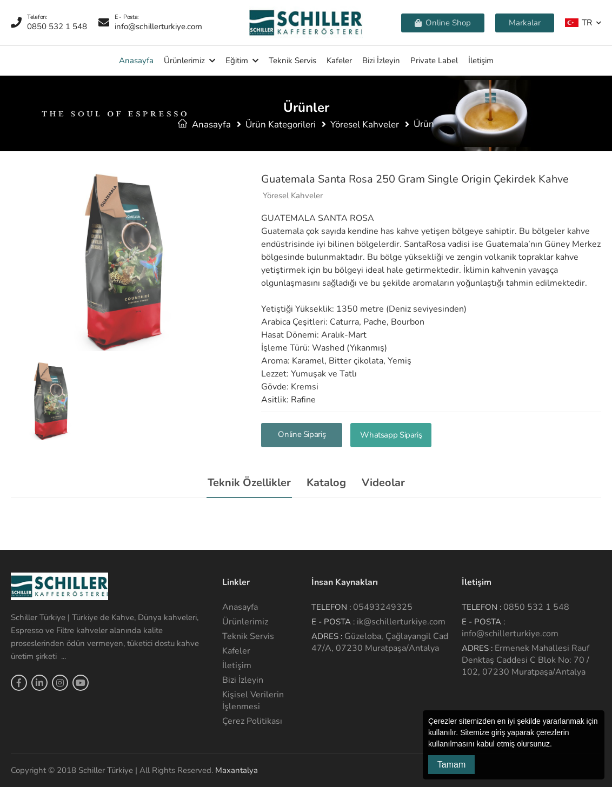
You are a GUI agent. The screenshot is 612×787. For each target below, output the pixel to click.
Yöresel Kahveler (364, 124)
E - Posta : (333, 621)
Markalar (525, 22)
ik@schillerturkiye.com (401, 622)
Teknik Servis (292, 60)
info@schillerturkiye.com (510, 634)
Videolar (383, 482)
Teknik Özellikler (249, 482)
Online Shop (443, 22)
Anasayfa (136, 60)
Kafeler (339, 60)
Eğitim (236, 60)
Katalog (326, 482)
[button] (555, 744)
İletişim (481, 60)
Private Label (434, 60)
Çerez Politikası (252, 721)
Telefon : (331, 607)
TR (578, 22)
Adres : (326, 636)
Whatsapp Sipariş (391, 434)
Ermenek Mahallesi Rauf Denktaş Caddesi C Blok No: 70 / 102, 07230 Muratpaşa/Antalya (525, 660)
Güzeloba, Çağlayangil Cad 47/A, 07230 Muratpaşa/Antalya (379, 642)
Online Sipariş (301, 434)
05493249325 (383, 607)
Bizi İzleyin (381, 60)
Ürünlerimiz (184, 60)
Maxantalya (236, 770)
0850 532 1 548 (536, 607)
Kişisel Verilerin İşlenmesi (253, 700)
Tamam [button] (451, 764)
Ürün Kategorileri (280, 124)
